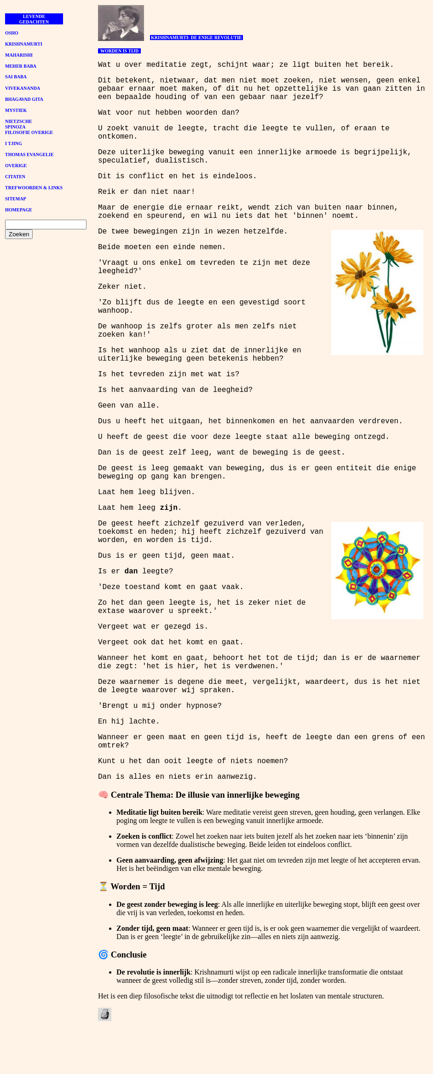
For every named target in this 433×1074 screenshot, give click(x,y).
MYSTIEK (16, 110)
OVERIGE (16, 165)
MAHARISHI (19, 55)
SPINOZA (15, 126)
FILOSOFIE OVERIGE (29, 132)
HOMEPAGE (18, 209)
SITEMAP (15, 198)
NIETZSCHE (18, 121)
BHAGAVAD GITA (24, 99)
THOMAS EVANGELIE (29, 154)
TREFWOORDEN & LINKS (34, 187)
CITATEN (15, 176)
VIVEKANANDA (22, 88)
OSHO (11, 32)
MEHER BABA (20, 66)
